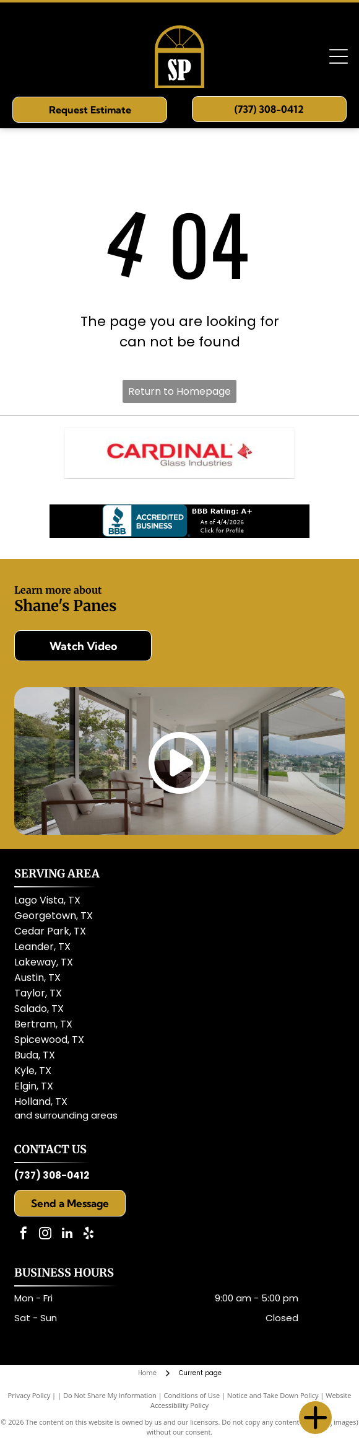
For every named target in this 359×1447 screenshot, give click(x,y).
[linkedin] (67, 1235)
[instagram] (45, 1235)
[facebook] (23, 1235)
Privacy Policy (29, 1395)
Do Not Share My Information (110, 1395)
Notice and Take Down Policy (273, 1395)
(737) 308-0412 (51, 1175)
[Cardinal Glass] (179, 453)
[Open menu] (338, 56)
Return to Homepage (179, 391)
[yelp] (88, 1235)
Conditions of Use (192, 1395)
